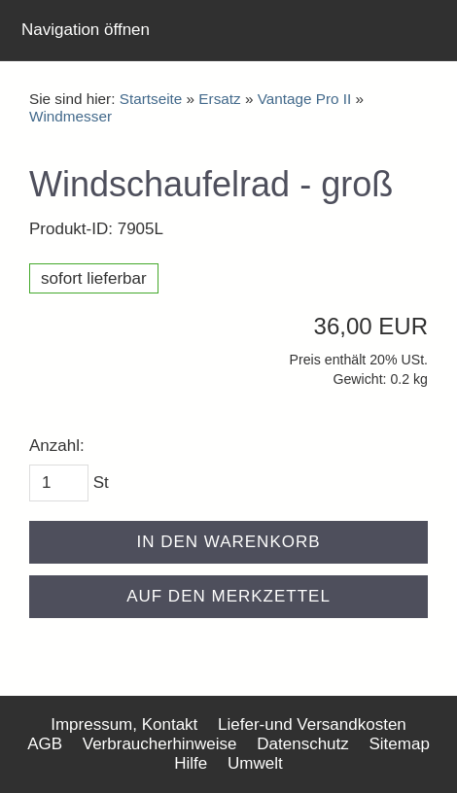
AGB (44, 744)
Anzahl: (57, 445)
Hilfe (190, 763)
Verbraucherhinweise (160, 744)
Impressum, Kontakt (124, 724)
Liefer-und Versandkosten (312, 724)
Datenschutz (303, 744)
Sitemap (399, 744)
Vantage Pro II (305, 98)
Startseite (151, 98)
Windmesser (70, 116)
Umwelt (255, 763)
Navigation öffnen (85, 29)
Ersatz (219, 98)
